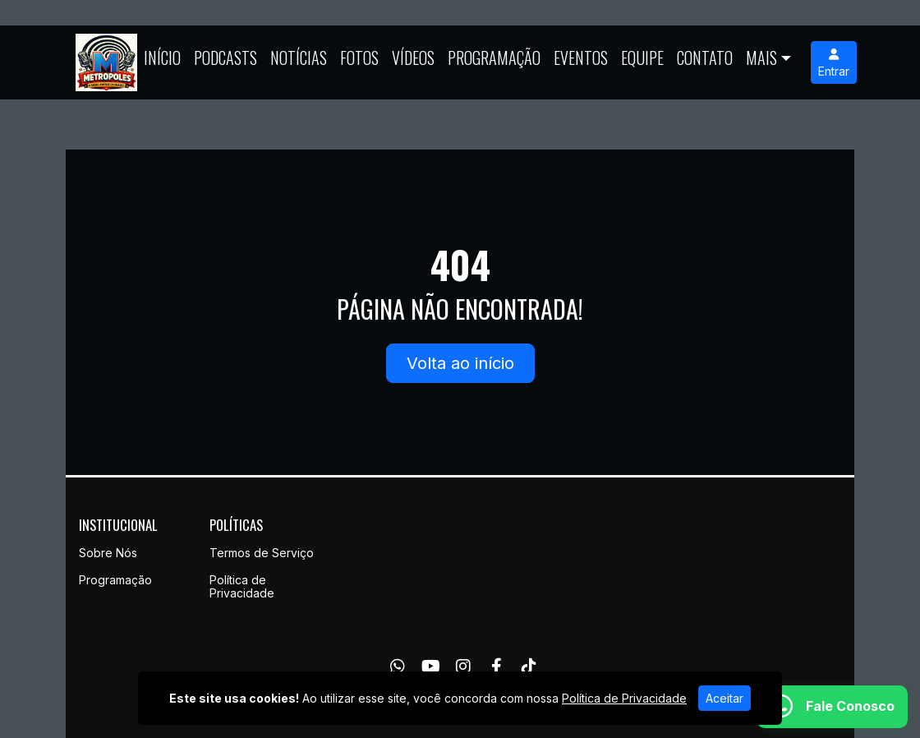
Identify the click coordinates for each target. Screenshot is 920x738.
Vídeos (413, 57)
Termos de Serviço (261, 553)
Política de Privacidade (241, 587)
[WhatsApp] (397, 666)
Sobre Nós (108, 553)
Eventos (581, 57)
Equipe (642, 57)
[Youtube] (430, 666)
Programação (494, 57)
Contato (705, 57)
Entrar (833, 63)
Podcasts (225, 57)
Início (162, 57)
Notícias (298, 57)
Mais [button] (761, 57)
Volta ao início (460, 363)
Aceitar (724, 698)
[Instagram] (463, 666)
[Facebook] (496, 666)
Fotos (359, 57)
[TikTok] (529, 666)
